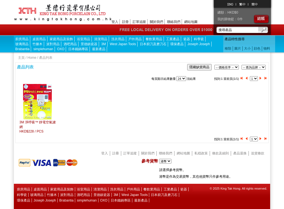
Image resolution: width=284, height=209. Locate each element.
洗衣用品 (118, 39)
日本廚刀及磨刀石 (153, 44)
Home (31, 58)
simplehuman (43, 49)
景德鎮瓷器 (89, 44)
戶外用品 (135, 39)
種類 (228, 48)
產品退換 (240, 153)
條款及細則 (220, 153)
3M (103, 44)
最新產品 (98, 49)
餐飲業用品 (154, 39)
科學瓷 (199, 39)
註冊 (125, 22)
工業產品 (172, 39)
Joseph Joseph (198, 44)
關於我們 (156, 22)
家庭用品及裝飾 (61, 39)
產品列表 (45, 58)
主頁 (21, 58)
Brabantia (22, 49)
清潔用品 (100, 39)
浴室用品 (83, 39)
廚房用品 (22, 39)
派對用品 (53, 44)
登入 (114, 22)
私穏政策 (201, 153)
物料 (266, 48)
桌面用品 (39, 39)
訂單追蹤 (139, 22)
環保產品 (177, 44)
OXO (61, 49)
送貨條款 (257, 153)
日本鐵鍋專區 (78, 49)
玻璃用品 (22, 44)
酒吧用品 (70, 44)
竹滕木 (37, 44)
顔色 (257, 48)
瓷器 (186, 39)
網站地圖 (190, 22)
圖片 (237, 48)
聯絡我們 (173, 22)
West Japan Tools (123, 44)
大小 (247, 48)
